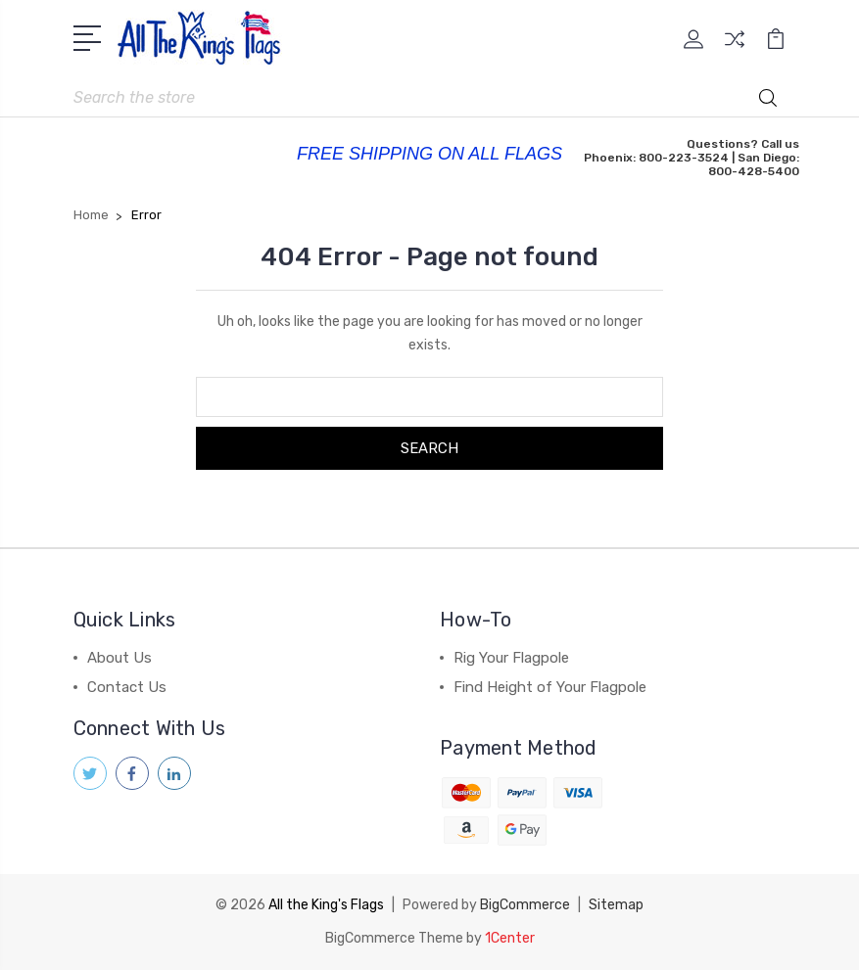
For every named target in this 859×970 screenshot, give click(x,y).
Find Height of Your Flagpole (549, 687)
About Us (119, 658)
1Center (510, 938)
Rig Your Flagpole (511, 658)
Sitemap (616, 905)
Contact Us (127, 687)
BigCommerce (525, 905)
